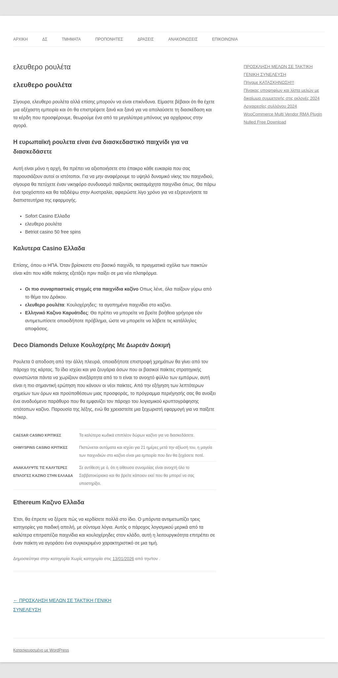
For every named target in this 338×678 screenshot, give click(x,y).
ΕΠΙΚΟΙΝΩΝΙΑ (225, 39)
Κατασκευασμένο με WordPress (41, 650)
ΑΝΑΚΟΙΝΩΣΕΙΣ (183, 39)
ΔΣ (44, 39)
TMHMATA (71, 39)
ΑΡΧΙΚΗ (20, 39)
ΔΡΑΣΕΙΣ (146, 39)
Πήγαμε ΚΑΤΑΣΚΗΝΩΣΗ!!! (269, 82)
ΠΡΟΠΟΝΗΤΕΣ (109, 39)
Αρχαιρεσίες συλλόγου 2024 (270, 106)
